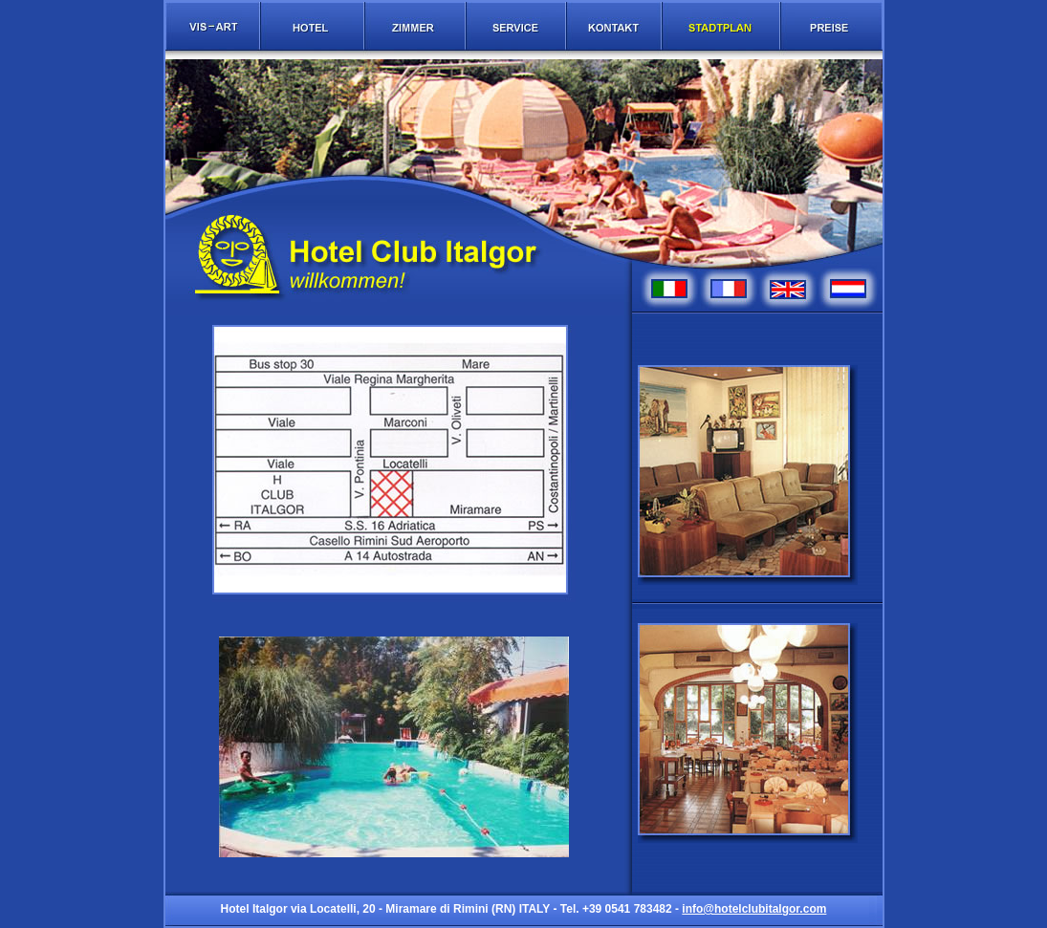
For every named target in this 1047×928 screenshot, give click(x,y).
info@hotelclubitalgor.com (754, 909)
